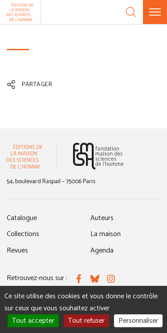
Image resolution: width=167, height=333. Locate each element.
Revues (17, 251)
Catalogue (22, 218)
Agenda (102, 251)
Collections (23, 234)
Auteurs (102, 218)
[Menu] (155, 12)
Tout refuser (86, 321)
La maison (105, 234)
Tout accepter (33, 321)
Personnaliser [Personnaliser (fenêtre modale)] (138, 321)
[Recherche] (131, 12)
